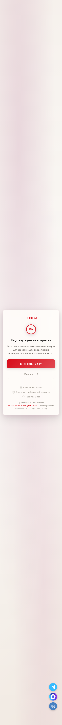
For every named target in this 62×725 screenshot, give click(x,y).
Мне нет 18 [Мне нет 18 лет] (31, 374)
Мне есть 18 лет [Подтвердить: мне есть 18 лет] (31, 363)
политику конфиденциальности (23, 406)
